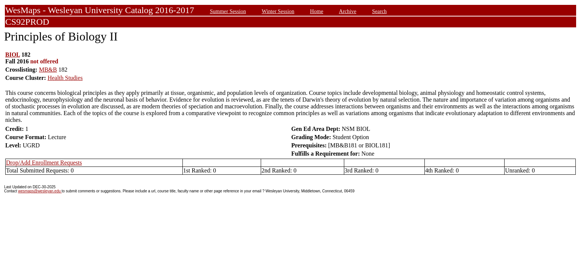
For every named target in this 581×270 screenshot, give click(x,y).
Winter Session (278, 11)
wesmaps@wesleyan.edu (39, 191)
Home (316, 11)
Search (379, 11)
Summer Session (228, 11)
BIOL (12, 54)
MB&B (48, 69)
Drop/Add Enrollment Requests (44, 162)
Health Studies (65, 78)
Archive (347, 11)
